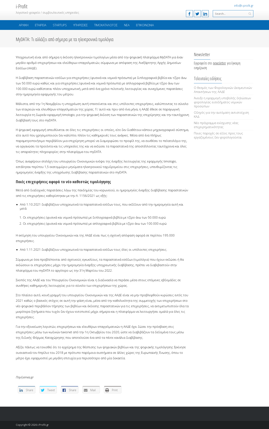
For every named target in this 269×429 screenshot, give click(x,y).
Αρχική (23, 25)
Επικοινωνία (145, 25)
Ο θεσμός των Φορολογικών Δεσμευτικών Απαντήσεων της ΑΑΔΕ (223, 90)
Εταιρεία (40, 25)
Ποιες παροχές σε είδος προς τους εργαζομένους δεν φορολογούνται (218, 135)
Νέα (127, 25)
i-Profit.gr (43, 425)
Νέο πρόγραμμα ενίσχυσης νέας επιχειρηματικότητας (216, 125)
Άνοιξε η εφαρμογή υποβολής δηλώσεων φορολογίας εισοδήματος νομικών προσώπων (222, 102)
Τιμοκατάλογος (106, 25)
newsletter (219, 63)
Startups (60, 25)
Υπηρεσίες (80, 25)
